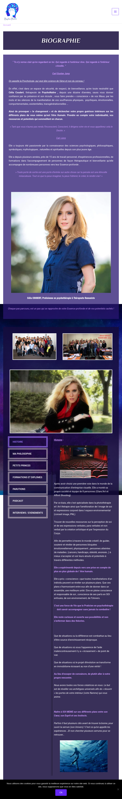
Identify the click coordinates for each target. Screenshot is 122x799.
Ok (61, 792)
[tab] (28, 444)
